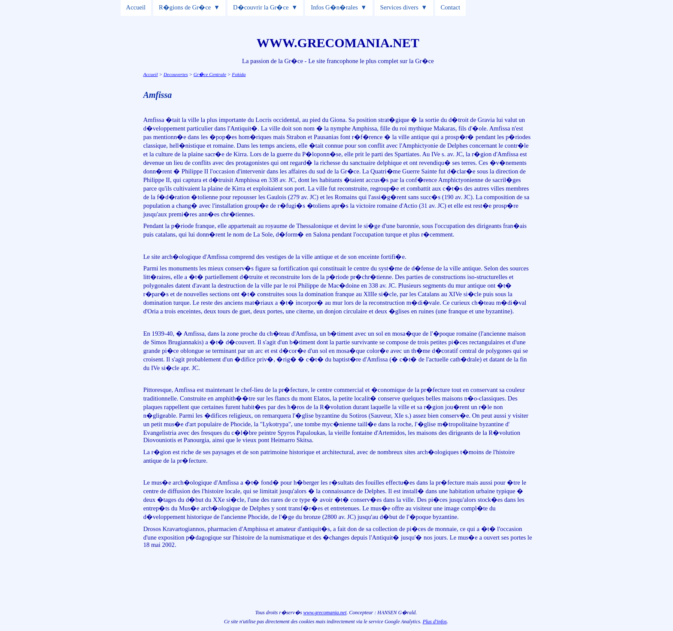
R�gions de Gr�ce (185, 7)
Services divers (399, 7)
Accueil (136, 7)
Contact (451, 7)
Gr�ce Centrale (210, 74)
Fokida (239, 74)
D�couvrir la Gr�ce (260, 7)
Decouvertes (176, 74)
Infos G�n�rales (334, 7)
